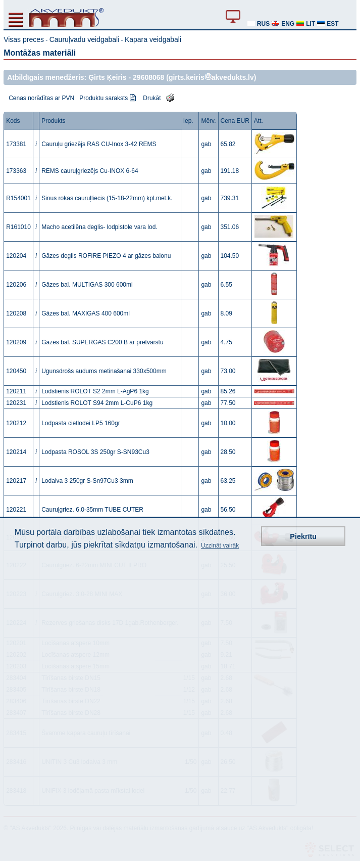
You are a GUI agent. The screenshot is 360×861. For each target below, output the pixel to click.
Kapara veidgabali (153, 39)
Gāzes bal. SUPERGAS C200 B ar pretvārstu (102, 342)
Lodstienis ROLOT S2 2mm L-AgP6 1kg (95, 391)
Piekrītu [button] (303, 536)
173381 (16, 144)
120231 (16, 402)
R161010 (18, 227)
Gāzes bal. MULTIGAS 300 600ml (87, 284)
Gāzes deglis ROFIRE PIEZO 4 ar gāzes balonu (106, 255)
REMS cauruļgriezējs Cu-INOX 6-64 (89, 170)
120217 (16, 480)
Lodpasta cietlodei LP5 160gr (80, 423)
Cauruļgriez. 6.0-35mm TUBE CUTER (92, 509)
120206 (16, 284)
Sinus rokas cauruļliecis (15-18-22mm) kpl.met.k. (106, 198)
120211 (16, 391)
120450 (16, 371)
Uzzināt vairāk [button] (220, 545)
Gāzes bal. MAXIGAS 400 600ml (85, 313)
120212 (16, 423)
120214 (16, 452)
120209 (16, 342)
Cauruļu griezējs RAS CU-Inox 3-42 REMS (98, 144)
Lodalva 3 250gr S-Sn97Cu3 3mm (87, 480)
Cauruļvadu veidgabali (84, 39)
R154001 (18, 198)
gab (206, 144)
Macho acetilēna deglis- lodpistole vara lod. (99, 227)
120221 (16, 509)
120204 (16, 255)
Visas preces (24, 39)
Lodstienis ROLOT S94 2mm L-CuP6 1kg (96, 402)
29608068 (148, 77)
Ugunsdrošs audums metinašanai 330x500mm (103, 371)
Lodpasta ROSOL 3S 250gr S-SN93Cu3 (95, 452)
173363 (16, 170)
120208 (16, 313)
